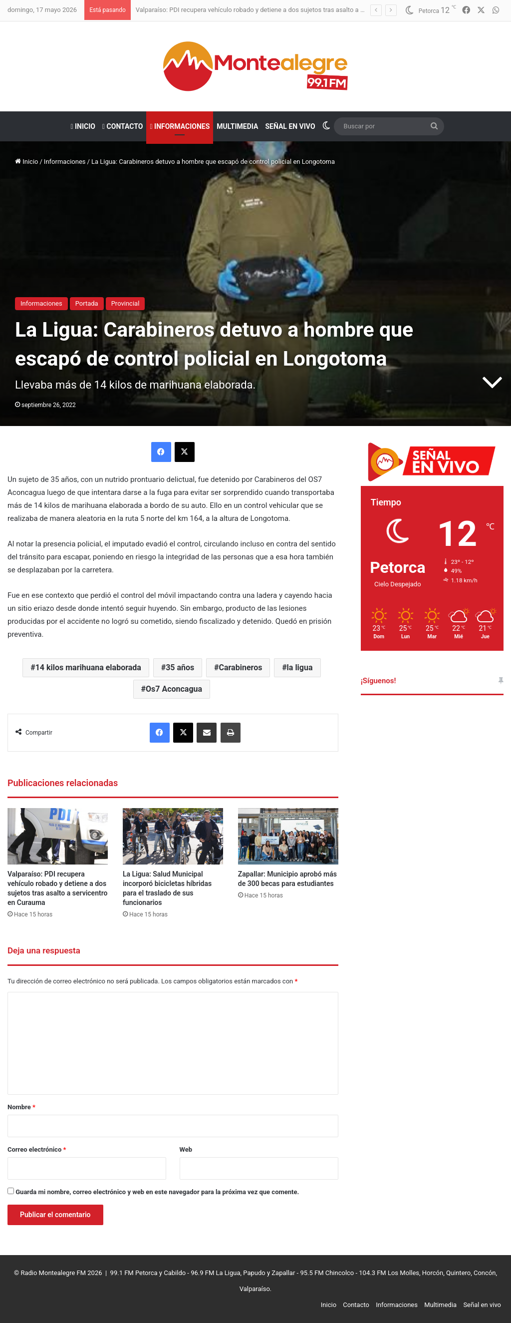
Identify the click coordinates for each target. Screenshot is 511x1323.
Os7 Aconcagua (174, 689)
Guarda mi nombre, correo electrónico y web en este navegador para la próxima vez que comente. (157, 1192)
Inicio (82, 126)
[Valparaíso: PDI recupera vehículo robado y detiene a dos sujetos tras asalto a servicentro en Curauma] (57, 836)
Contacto (122, 126)
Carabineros (240, 667)
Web (186, 1149)
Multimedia (237, 126)
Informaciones (180, 126)
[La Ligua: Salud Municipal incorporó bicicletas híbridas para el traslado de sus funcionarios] (173, 836)
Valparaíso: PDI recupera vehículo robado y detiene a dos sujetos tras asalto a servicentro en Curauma (282, 9)
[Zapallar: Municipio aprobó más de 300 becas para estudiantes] (288, 836)
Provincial (125, 303)
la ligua (300, 667)
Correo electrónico (36, 1149)
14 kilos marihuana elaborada (88, 667)
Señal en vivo (290, 126)
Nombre (21, 1107)
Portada (86, 303)
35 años (180, 667)
